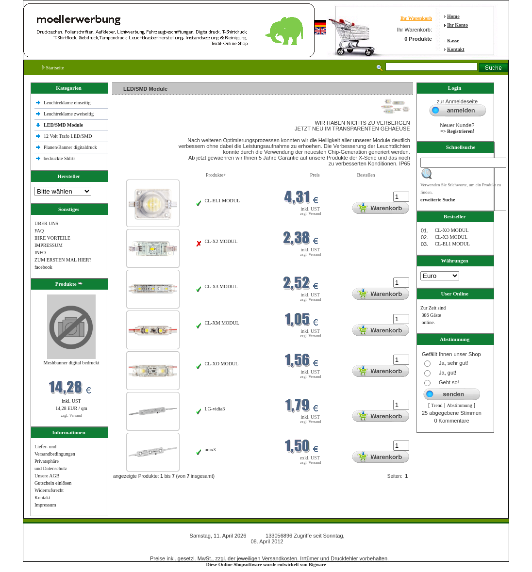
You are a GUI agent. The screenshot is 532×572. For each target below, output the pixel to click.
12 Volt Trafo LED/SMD (68, 136)
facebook (43, 267)
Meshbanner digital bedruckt (72, 362)
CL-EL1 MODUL (222, 200)
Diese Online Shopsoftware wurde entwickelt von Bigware (266, 564)
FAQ (39, 230)
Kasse (453, 40)
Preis (315, 175)
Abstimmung (459, 405)
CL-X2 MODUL (221, 241)
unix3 (210, 449)
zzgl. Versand (71, 415)
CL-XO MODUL (222, 363)
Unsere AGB (46, 475)
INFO (40, 252)
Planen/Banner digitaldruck (70, 147)
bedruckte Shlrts (59, 158)
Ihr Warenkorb (416, 18)
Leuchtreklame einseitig (68, 102)
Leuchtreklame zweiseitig (69, 113)
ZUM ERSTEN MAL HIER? (62, 259)
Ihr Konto (457, 25)
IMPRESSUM (48, 245)
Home (453, 16)
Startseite (53, 67)
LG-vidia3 (215, 408)
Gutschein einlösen (52, 483)
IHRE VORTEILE (52, 238)
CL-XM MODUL (222, 323)
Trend (437, 405)
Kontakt (456, 49)
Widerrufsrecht (49, 490)
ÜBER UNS (46, 223)
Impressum (45, 504)
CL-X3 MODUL (221, 286)
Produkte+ (216, 175)
